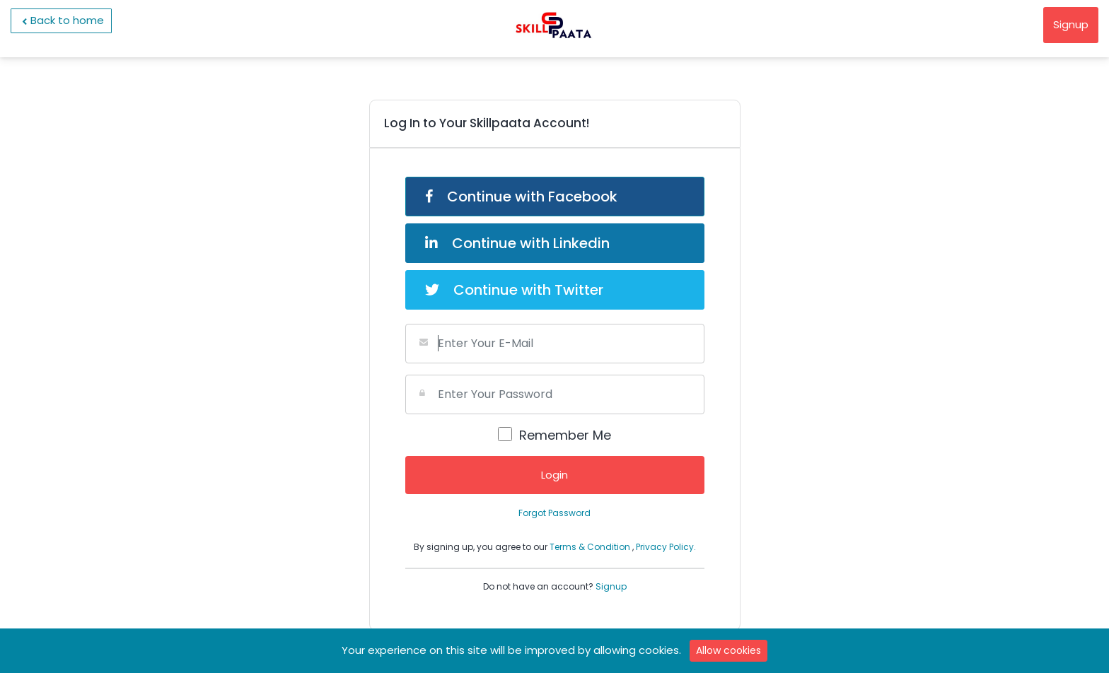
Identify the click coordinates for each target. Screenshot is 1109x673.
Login (554, 474)
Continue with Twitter (514, 290)
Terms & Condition (591, 547)
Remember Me (565, 435)
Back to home (61, 20)
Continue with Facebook (521, 196)
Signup (1070, 24)
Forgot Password (554, 513)
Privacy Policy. (666, 547)
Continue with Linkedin (517, 243)
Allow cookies (728, 650)
